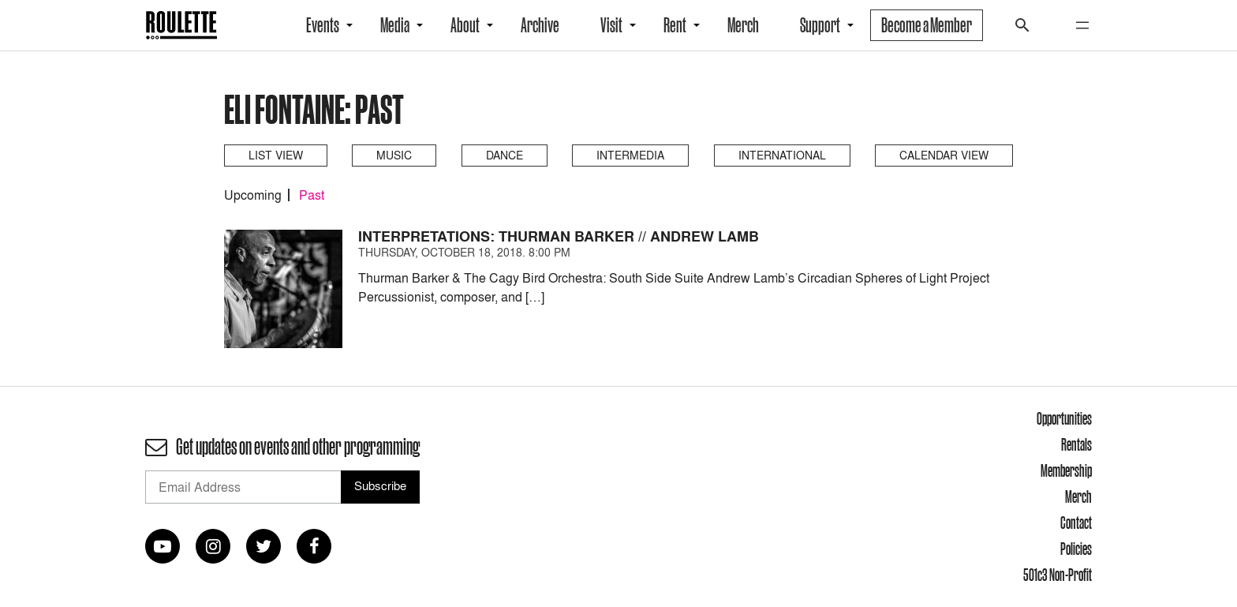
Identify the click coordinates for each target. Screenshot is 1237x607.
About (465, 25)
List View (276, 155)
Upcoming (253, 195)
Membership (1066, 470)
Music (394, 155)
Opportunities (1064, 418)
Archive (540, 25)
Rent (674, 25)
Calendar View (943, 155)
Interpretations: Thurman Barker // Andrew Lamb (558, 236)
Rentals (1076, 444)
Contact (1076, 522)
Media (394, 25)
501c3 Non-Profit (1057, 574)
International (782, 155)
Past (311, 195)
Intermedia (630, 155)
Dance (504, 155)
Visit (611, 25)
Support (820, 25)
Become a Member (926, 25)
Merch (743, 25)
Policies (1076, 548)
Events (322, 25)
